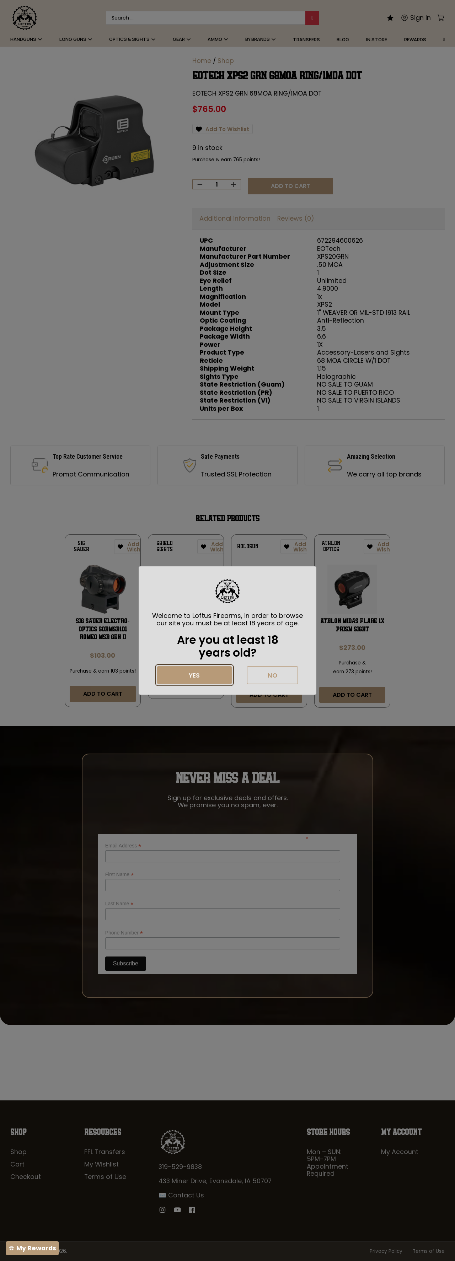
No (272, 675)
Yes (194, 675)
